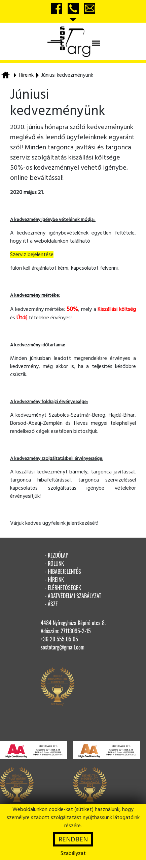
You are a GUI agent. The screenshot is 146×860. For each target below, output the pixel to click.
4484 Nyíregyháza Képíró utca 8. (73, 623)
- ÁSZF (51, 604)
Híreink (26, 75)
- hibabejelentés (63, 571)
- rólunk (54, 563)
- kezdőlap (56, 555)
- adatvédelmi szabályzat (73, 596)
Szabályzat (73, 853)
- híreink (54, 579)
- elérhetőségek (63, 588)
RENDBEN (73, 839)
